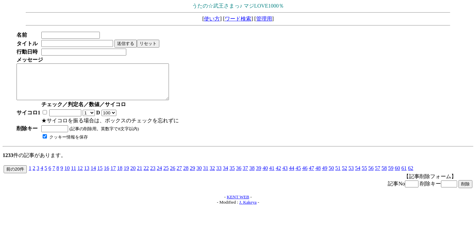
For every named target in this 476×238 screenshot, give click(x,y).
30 (199, 175)
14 (93, 175)
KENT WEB (238, 203)
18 (119, 175)
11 (73, 175)
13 (86, 175)
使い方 (212, 18)
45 (298, 175)
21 (139, 175)
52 (344, 175)
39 (258, 175)
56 (371, 175)
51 (337, 175)
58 (384, 175)
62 (410, 175)
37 (245, 175)
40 (265, 175)
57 (377, 175)
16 (106, 175)
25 (166, 175)
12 (80, 175)
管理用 (264, 18)
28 (185, 175)
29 (192, 175)
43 (285, 175)
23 (152, 175)
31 (205, 175)
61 (404, 175)
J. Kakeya (248, 209)
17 (113, 175)
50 (331, 175)
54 (357, 175)
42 (278, 175)
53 (351, 175)
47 (311, 175)
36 (238, 175)
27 (179, 175)
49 (324, 175)
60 (397, 175)
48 (318, 175)
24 (159, 175)
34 (225, 175)
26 (172, 175)
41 (271, 175)
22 (146, 175)
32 (212, 175)
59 (390, 175)
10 (67, 175)
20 (133, 175)
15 (99, 175)
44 (291, 175)
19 (126, 175)
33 (218, 175)
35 (232, 175)
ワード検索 (238, 18)
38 (252, 175)
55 (364, 175)
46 (304, 175)
